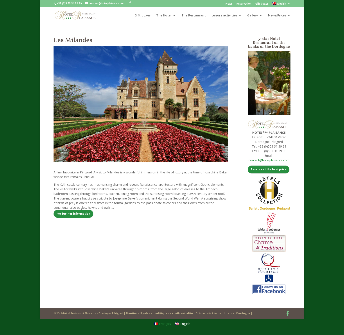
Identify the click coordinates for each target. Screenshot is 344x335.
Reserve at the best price (268, 169)
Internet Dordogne (237, 313)
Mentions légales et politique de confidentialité (159, 313)
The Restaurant (193, 15)
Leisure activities (224, 15)
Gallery (252, 15)
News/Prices (277, 15)
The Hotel (163, 15)
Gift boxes (262, 3)
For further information (73, 214)
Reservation (243, 3)
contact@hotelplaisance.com (269, 160)
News (229, 3)
